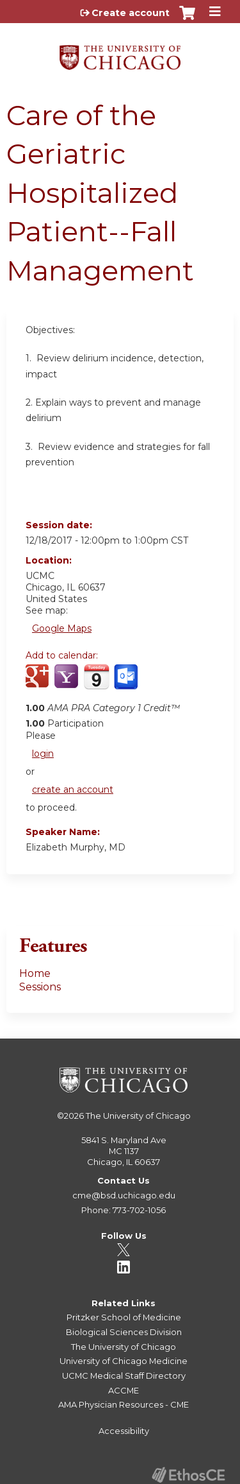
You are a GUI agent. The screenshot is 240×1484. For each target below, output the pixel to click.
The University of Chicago (138, 1115)
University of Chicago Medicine (124, 1361)
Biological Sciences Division (124, 1332)
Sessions (40, 987)
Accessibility (124, 1431)
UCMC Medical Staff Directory (124, 1375)
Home (35, 973)
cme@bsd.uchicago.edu (123, 1195)
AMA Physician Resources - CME (123, 1404)
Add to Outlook (127, 683)
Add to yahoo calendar (67, 683)
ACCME (123, 1390)
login (43, 753)
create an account (72, 789)
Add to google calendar (38, 683)
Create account (131, 12)
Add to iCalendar (96, 683)
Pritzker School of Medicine (124, 1317)
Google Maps (62, 628)
